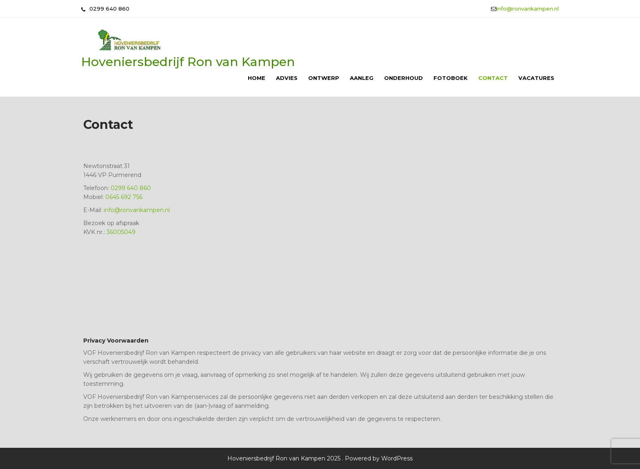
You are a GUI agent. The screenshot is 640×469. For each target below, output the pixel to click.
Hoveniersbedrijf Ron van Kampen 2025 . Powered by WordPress (320, 458)
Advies (287, 78)
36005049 (121, 232)
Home (256, 78)
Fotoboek (450, 78)
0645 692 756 (123, 197)
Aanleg (361, 78)
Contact (493, 78)
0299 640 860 (131, 188)
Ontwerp (323, 78)
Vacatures (536, 78)
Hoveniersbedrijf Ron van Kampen (188, 61)
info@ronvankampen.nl (527, 8)
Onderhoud (403, 78)
